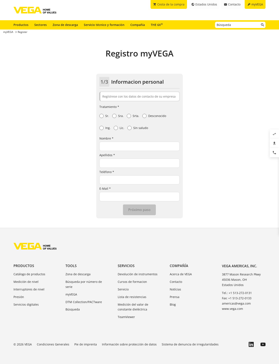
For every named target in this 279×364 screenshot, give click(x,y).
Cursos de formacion (132, 282)
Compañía (137, 25)
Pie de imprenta (85, 344)
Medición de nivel (26, 282)
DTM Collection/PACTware (83, 302)
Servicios (126, 265)
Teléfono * (106, 172)
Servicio (123, 289)
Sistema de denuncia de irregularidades (190, 344)
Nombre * (106, 138)
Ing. (108, 128)
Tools (71, 265)
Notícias (175, 289)
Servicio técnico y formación (104, 25)
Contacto (176, 282)
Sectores (40, 25)
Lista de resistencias (132, 297)
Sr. (107, 116)
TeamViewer (126, 317)
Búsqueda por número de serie (83, 284)
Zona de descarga (65, 25)
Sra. (121, 116)
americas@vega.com (236, 303)
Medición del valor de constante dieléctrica (133, 307)
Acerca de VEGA (181, 274)
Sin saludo (140, 128)
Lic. (122, 128)
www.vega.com (232, 309)
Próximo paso (139, 209)
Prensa (174, 297)
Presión (18, 297)
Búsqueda (72, 309)
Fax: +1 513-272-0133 (236, 298)
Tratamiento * (109, 107)
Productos (20, 25)
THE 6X (157, 25)
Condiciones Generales (53, 344)
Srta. (136, 116)
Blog (173, 304)
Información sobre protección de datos (129, 344)
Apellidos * (107, 155)
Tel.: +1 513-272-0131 (237, 293)
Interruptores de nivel (28, 289)
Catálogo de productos (29, 274)
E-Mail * (105, 189)
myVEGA (71, 294)
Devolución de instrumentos (138, 274)
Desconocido (157, 116)
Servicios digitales (26, 304)
